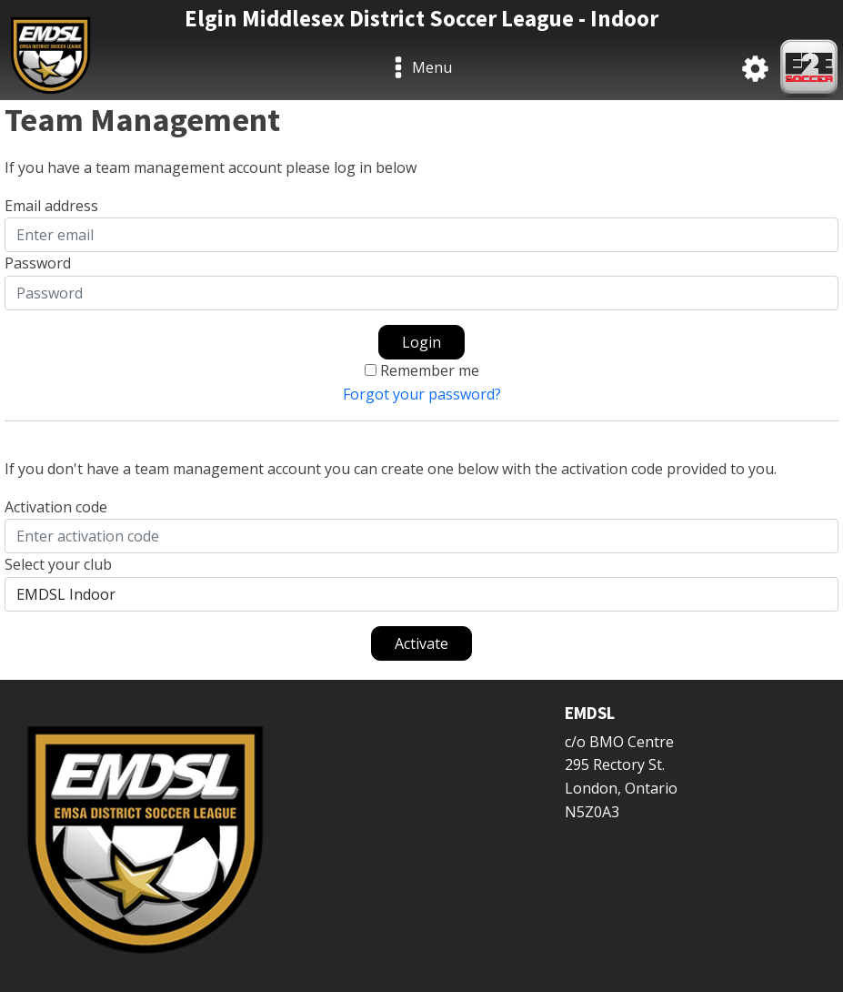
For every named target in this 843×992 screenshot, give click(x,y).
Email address (51, 206)
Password (38, 263)
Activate (421, 643)
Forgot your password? (422, 394)
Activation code (56, 507)
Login (421, 342)
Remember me (429, 370)
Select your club (58, 564)
